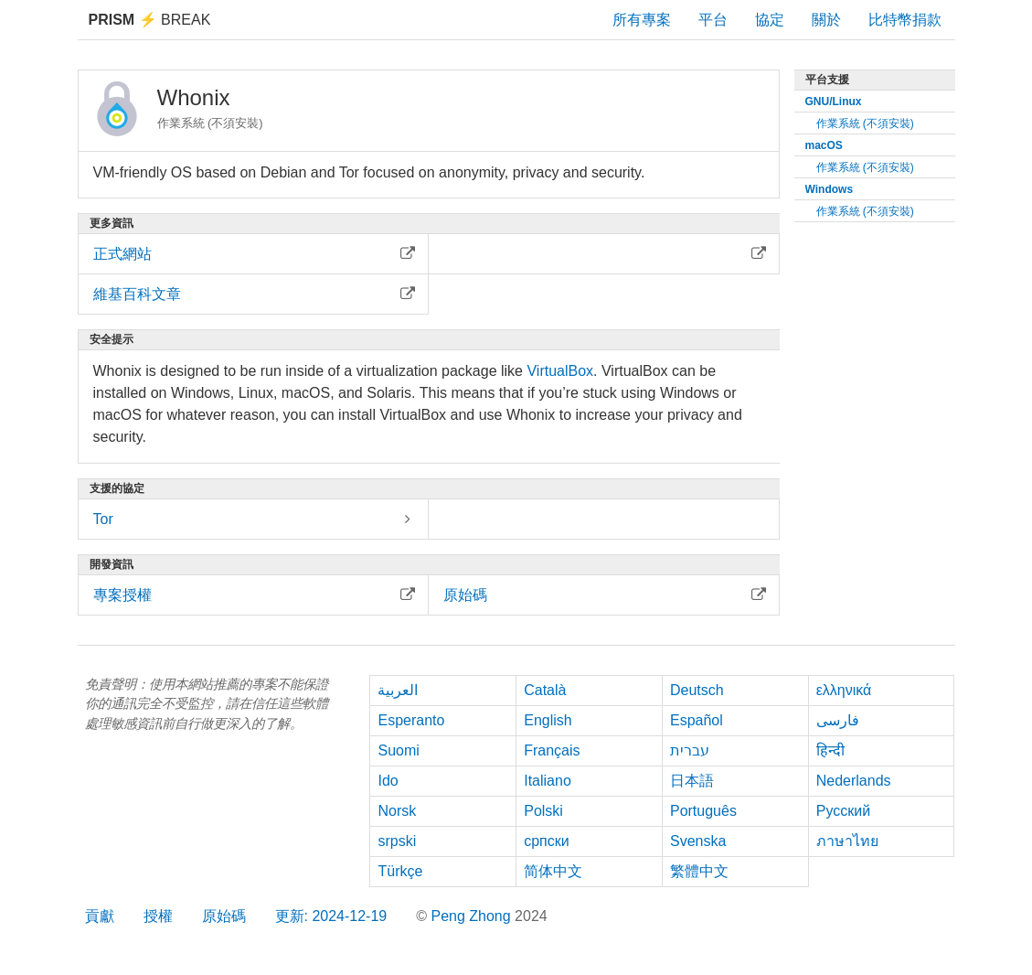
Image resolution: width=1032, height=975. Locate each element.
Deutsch (697, 690)
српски (546, 841)
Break (150, 19)
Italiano (547, 780)
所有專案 (641, 19)
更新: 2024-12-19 (331, 916)
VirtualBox (560, 371)
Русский (843, 811)
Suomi (398, 750)
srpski (397, 841)
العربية (398, 690)
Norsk (397, 811)
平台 (713, 19)
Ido (388, 780)
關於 (826, 19)
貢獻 (99, 916)
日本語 (692, 780)
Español (696, 720)
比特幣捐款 (905, 19)
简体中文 (553, 871)
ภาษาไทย (847, 841)
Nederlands (853, 780)
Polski (543, 811)
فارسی (837, 720)
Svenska (698, 841)
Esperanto (411, 720)
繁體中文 (699, 871)
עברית (689, 750)
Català (545, 690)
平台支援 (827, 79)
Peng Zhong (473, 916)
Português (703, 811)
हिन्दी (830, 750)
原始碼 (224, 916)
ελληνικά (844, 690)
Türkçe (400, 871)
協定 (769, 19)
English (547, 720)
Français (552, 750)
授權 (158, 916)
